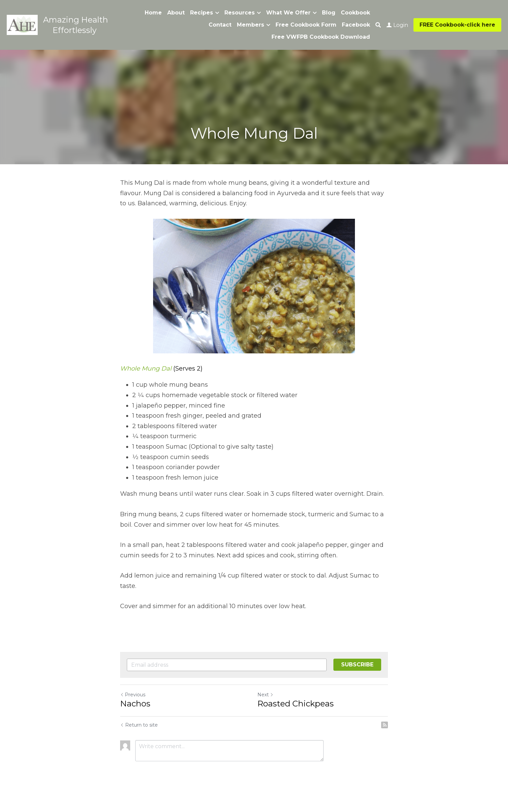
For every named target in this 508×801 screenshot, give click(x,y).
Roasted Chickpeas (295, 703)
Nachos (135, 703)
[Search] (378, 25)
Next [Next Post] (265, 695)
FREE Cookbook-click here (457, 25)
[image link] (22, 24)
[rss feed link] (384, 725)
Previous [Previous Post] (132, 695)
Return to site (139, 725)
